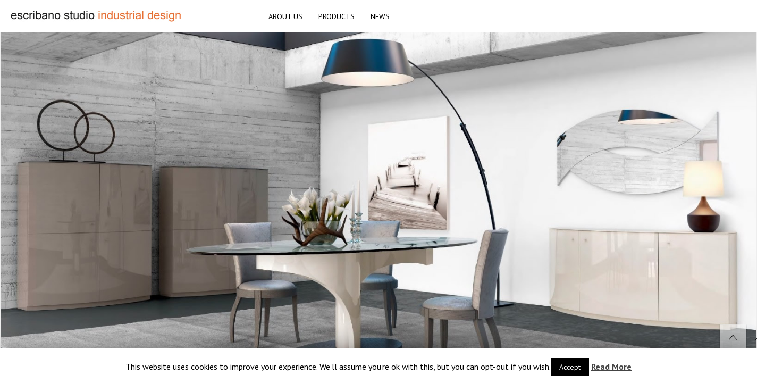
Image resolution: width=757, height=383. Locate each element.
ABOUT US (285, 16)
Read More (611, 366)
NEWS (380, 16)
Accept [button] (570, 367)
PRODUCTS (336, 16)
